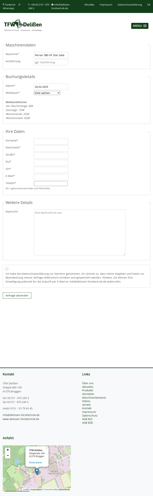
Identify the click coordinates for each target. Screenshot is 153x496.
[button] (139, 26)
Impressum (106, 4)
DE (148, 4)
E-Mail (12, 176)
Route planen (35, 462)
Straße (12, 154)
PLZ (12, 161)
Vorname (12, 140)
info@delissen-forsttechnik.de (21, 415)
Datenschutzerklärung (130, 4)
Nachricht (12, 211)
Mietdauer (13, 92)
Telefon (12, 183)
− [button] (8, 456)
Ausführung (13, 61)
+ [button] (8, 450)
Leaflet (26, 489)
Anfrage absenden (17, 295)
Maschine (12, 54)
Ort (12, 169)
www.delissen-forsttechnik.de (21, 419)
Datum (12, 85)
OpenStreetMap (51, 489)
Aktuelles (89, 4)
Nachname (13, 147)
